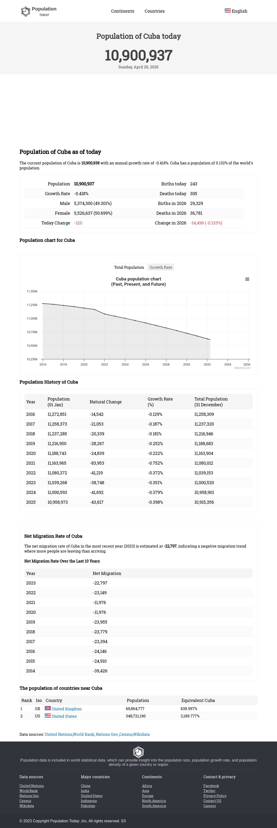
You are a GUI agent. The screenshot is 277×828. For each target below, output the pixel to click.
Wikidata (141, 734)
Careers (209, 805)
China (85, 785)
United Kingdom (63, 708)
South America (154, 805)
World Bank (83, 734)
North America (154, 800)
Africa (147, 785)
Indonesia (89, 800)
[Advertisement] (138, 109)
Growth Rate (161, 267)
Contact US (212, 800)
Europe (147, 795)
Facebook (211, 785)
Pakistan (88, 805)
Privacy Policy (215, 795)
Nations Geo (107, 734)
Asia (145, 790)
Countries (155, 11)
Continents (122, 11)
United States (61, 716)
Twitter (209, 790)
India (85, 790)
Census (126, 734)
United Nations (58, 734)
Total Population (129, 267)
